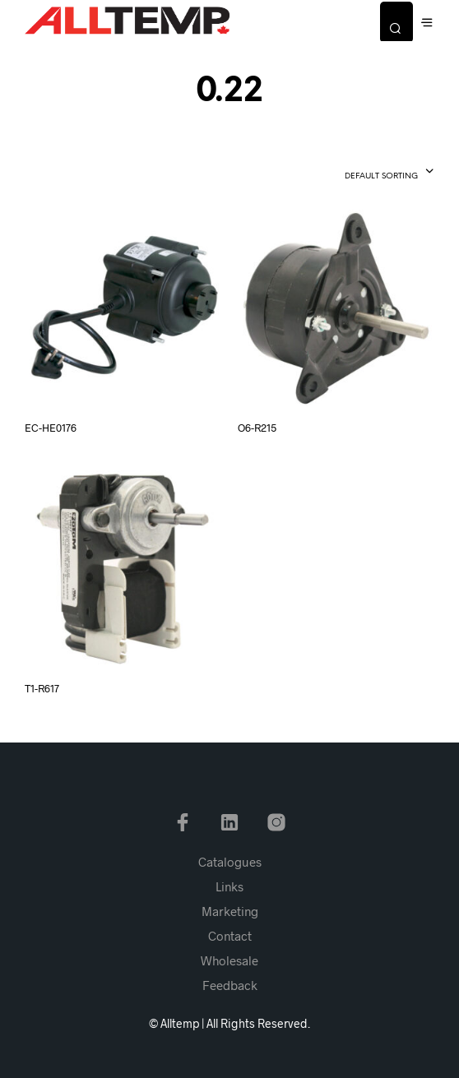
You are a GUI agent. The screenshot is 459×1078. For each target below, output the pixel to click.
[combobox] (359, 172)
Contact (230, 935)
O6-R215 (257, 427)
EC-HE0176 (50, 427)
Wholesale (229, 960)
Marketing (230, 911)
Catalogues (230, 861)
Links (229, 886)
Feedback (229, 985)
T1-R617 (42, 688)
